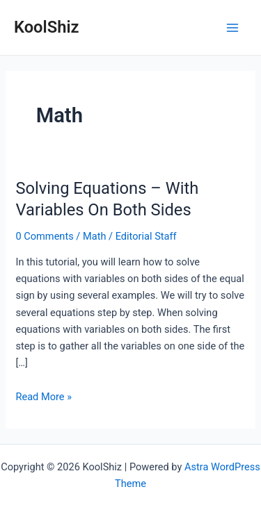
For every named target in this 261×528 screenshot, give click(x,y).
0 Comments (44, 236)
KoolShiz (46, 27)
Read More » (43, 396)
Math (94, 236)
